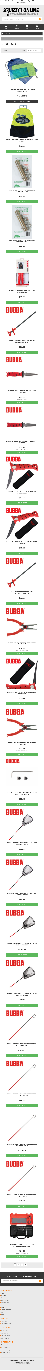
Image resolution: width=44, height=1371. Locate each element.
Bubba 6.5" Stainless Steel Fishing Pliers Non (22, 643)
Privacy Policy (5, 1347)
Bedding (4, 1295)
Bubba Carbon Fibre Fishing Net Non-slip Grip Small (22, 994)
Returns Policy (5, 1350)
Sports (3, 1298)
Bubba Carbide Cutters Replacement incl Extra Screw (22, 793)
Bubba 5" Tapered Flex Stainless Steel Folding (21, 542)
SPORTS (10, 39)
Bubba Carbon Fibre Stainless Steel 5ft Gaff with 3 (22, 1044)
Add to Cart (22, 151)
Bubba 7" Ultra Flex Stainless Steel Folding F (22, 693)
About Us (4, 1330)
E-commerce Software (19, 1363)
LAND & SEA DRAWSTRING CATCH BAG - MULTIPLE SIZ (22, 90)
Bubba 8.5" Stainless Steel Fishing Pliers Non (22, 743)
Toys (2, 1314)
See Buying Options (22, 101)
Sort (23, 51)
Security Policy (5, 1352)
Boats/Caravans (6, 1309)
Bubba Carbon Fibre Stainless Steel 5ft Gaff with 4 (22, 1094)
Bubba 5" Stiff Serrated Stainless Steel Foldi (22, 492)
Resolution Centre (6, 1323)
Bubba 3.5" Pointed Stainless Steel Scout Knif (22, 391)
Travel (3, 1312)
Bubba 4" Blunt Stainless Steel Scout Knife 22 (22, 442)
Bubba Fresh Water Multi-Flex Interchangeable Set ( (22, 1245)
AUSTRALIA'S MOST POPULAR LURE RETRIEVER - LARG (22, 191)
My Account (4, 1321)
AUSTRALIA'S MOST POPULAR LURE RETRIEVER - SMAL (22, 241)
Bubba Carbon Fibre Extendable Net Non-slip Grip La (22, 843)
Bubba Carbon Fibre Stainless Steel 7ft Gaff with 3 (22, 1145)
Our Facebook (5, 1335)
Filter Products (7, 34)
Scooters (4, 1305)
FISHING (16, 39)
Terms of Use (5, 1345)
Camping (4, 1307)
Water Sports (5, 1300)
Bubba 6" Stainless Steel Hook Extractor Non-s (22, 592)
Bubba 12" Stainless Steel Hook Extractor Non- (22, 341)
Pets (2, 1293)
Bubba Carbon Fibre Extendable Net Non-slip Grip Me (22, 894)
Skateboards (5, 1302)
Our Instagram (5, 1338)
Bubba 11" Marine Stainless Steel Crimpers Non (22, 291)
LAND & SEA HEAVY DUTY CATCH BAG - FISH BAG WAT (22, 140)
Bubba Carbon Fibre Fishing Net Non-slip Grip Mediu (22, 944)
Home (4, 39)
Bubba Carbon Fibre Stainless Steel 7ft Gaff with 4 (22, 1195)
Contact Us (4, 1333)
